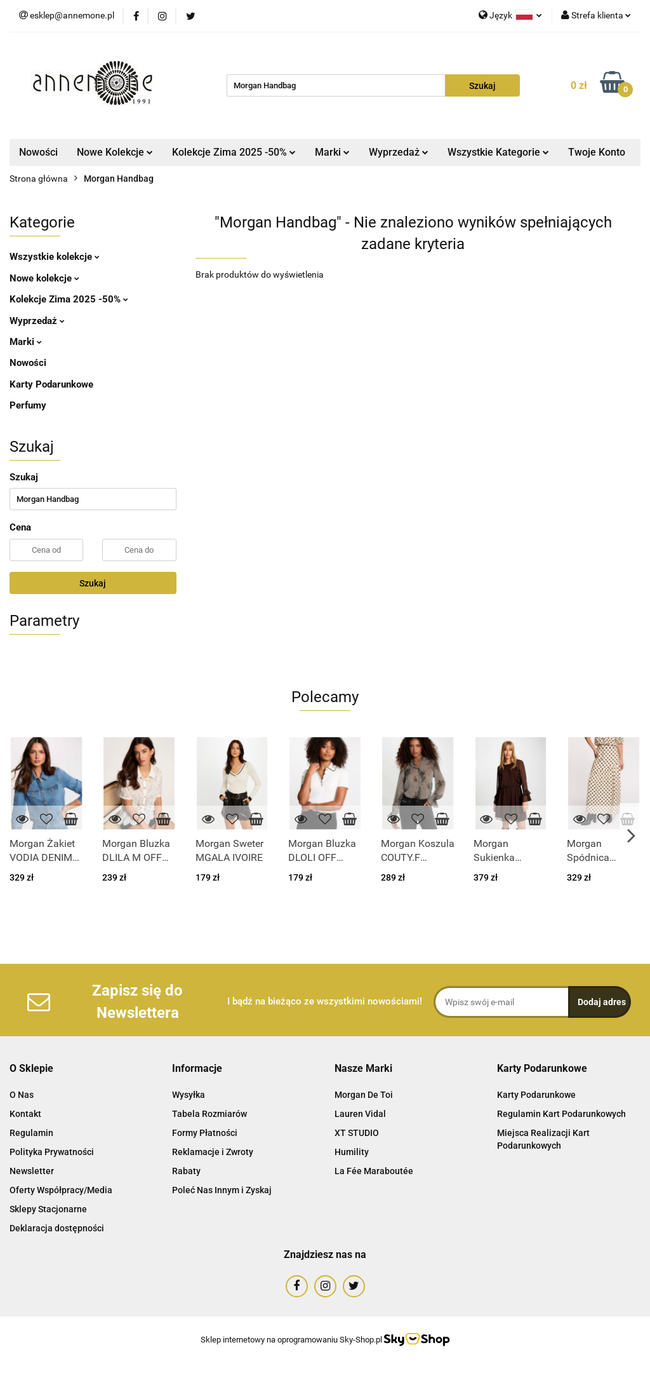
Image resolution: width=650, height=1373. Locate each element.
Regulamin (31, 1133)
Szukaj (92, 583)
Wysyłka (188, 1095)
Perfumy (28, 405)
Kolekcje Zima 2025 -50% (234, 152)
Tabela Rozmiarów (209, 1114)
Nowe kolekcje (44, 278)
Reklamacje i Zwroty (212, 1152)
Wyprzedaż (398, 152)
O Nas (22, 1095)
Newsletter (32, 1171)
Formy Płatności (204, 1133)
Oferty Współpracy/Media (61, 1190)
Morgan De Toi (364, 1095)
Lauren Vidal (360, 1114)
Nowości (38, 152)
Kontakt (25, 1114)
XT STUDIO (357, 1133)
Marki (332, 152)
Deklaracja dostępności (57, 1228)
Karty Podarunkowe (51, 384)
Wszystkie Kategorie (498, 152)
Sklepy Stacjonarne (48, 1209)
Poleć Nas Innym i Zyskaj (222, 1190)
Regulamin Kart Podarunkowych (561, 1114)
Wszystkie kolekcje (55, 256)
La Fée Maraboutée (374, 1171)
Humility (352, 1152)
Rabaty (186, 1171)
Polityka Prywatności (52, 1152)
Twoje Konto (596, 152)
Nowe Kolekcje (115, 152)
